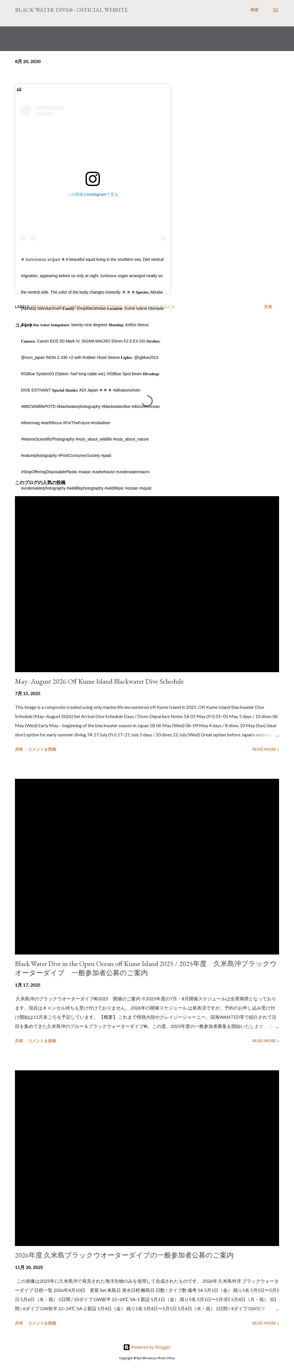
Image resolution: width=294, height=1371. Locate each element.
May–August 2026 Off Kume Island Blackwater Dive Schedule (99, 681)
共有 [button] (268, 306)
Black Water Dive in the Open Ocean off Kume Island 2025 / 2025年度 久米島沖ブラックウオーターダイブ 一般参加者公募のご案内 (146, 968)
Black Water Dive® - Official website (71, 9)
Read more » (265, 749)
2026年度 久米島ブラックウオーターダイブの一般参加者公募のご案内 (124, 1255)
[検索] (254, 10)
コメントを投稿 (42, 749)
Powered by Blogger (147, 1347)
